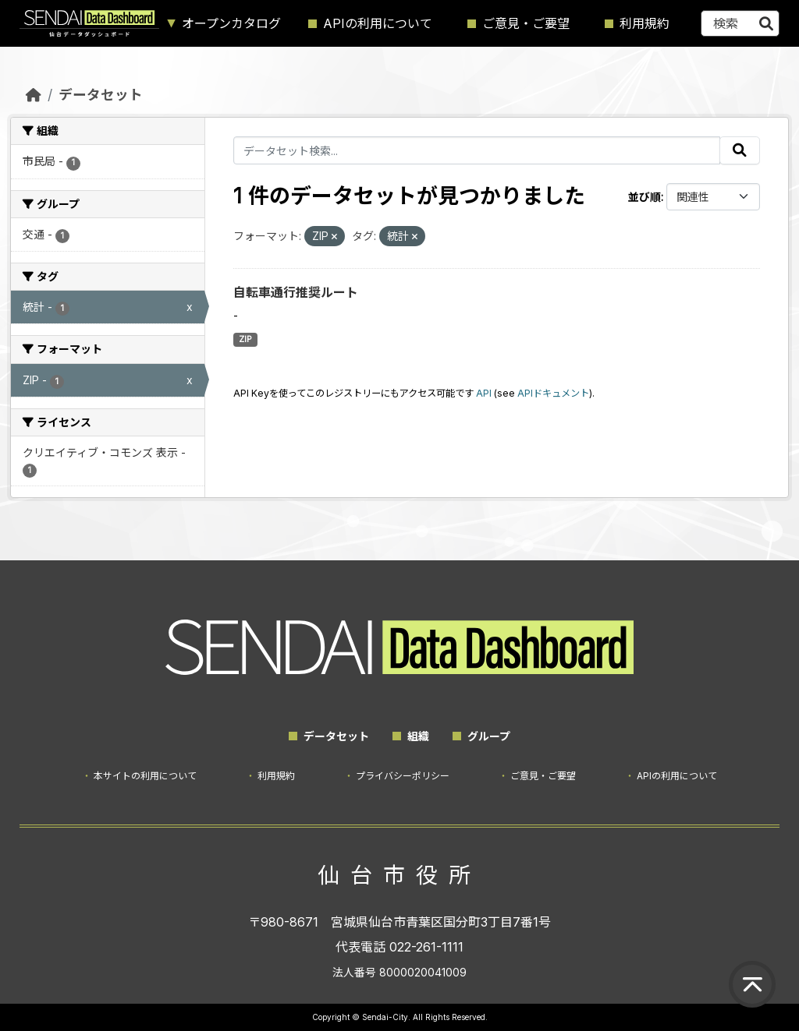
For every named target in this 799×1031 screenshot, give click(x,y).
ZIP (245, 339)
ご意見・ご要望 (526, 23)
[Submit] (766, 23)
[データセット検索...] (740, 23)
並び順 (644, 196)
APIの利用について (377, 23)
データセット (101, 95)
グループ (488, 736)
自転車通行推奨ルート (295, 292)
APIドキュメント (553, 393)
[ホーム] (33, 95)
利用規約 (644, 23)
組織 (418, 736)
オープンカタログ (231, 23)
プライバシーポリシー (402, 776)
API (484, 393)
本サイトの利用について (145, 776)
